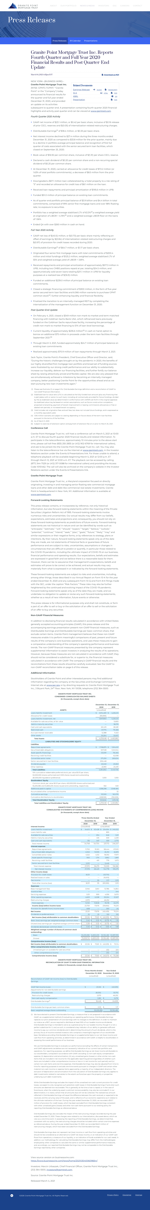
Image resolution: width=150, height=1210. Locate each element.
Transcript (111, 98)
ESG (115, 6)
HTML (104, 101)
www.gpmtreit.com (101, 119)
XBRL (75, 105)
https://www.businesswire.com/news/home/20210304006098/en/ (64, 1169)
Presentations (90, 49)
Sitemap (138, 1203)
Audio (97, 98)
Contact (137, 6)
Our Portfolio (68, 6)
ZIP (114, 105)
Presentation (79, 108)
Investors (103, 6)
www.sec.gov (53, 693)
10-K (75, 101)
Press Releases (60, 49)
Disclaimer (127, 1203)
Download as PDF (110, 83)
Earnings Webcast (81, 98)
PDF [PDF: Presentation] (114, 108)
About (53, 6)
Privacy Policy (113, 1203)
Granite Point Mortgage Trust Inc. (38, 1204)
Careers (124, 6)
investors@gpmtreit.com (59, 1178)
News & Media (87, 6)
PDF (114, 101)
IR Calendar (75, 49)
